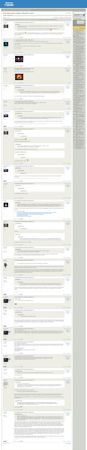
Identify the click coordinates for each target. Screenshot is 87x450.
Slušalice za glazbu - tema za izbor (80, 92)
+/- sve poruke (55, 17)
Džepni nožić (78, 130)
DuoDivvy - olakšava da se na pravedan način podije (80, 66)
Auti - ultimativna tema (79, 139)
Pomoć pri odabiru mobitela (80, 41)
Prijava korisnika (77, 18)
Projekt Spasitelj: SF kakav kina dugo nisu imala (80, 50)
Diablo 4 (77, 106)
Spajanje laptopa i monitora (80, 99)
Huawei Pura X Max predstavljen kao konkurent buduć (80, 124)
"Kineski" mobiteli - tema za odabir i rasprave (80, 55)
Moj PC (5, 126)
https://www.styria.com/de (43, 41)
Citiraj (68, 25)
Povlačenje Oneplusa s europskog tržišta (79, 57)
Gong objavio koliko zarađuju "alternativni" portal (47, 19)
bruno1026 (6, 85)
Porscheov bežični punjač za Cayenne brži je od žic (80, 68)
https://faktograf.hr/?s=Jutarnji (22, 215)
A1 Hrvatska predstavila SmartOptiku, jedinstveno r (80, 48)
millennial (6, 22)
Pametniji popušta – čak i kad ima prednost (80, 146)
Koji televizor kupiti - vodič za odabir (80, 76)
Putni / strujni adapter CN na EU (80, 44)
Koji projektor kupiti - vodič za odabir (80, 102)
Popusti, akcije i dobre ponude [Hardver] (79, 108)
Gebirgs (5, 260)
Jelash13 (5, 247)
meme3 (5, 200)
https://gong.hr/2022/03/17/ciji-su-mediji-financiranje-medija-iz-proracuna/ (30, 214)
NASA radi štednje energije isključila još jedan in (80, 59)
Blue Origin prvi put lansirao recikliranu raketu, (80, 148)
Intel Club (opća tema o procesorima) (79, 98)
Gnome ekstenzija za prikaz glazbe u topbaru (80, 129)
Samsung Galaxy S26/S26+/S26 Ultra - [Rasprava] (79, 64)
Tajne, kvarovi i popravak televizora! (80, 77)
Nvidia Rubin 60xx (79, 36)
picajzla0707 (6, 297)
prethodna (4, 17)
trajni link (64, 37)
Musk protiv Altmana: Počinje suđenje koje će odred (79, 127)
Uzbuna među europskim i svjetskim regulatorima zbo (80, 116)
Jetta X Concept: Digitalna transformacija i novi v (80, 79)
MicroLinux (77, 103)
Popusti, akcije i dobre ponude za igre (79, 100)
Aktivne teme (76, 28)
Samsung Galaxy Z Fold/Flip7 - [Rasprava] (79, 90)
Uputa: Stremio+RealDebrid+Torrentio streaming (80, 70)
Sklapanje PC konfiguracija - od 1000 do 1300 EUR (80, 46)
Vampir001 (6, 54)
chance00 (5, 101)
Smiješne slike (78, 136)
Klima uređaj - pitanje (79, 118)
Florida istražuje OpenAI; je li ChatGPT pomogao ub (80, 42)
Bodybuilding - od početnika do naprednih (80, 83)
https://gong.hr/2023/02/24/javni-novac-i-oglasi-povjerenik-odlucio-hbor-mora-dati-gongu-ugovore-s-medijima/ (37, 212)
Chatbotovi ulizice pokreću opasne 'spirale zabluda (80, 62)
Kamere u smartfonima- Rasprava (79, 110)
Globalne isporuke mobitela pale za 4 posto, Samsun (80, 122)
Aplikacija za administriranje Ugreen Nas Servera (80, 105)
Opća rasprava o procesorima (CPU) (79, 32)
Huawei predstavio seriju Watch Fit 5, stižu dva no (80, 114)
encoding (5, 380)
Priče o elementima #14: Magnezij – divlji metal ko (80, 144)
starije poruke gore (68, 17)
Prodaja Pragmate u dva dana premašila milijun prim (80, 120)
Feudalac (5, 277)
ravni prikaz (61, 17)
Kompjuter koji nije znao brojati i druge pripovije (79, 133)
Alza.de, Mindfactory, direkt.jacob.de (79, 53)
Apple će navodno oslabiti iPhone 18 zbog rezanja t (80, 52)
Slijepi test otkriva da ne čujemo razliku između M (80, 87)
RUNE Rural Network (79, 60)
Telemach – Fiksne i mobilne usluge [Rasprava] (80, 142)
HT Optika (77, 35)
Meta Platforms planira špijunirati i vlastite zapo (79, 38)
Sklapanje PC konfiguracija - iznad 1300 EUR (80, 85)
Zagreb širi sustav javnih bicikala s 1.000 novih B (80, 30)
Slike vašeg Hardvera (79, 72)
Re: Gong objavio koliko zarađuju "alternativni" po (24, 22)
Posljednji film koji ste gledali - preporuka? (79, 81)
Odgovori (67, 41)
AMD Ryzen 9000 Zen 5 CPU (79, 94)
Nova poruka (68, 443)
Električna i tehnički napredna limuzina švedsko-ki (80, 112)
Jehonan (5, 68)
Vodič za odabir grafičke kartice (79, 135)
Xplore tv (77, 117)
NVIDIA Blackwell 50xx (79, 131)
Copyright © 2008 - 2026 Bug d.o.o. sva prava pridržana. (43, 449)
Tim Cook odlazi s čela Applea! (79, 88)
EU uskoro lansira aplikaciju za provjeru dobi (80, 40)
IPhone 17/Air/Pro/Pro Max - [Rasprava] (80, 138)
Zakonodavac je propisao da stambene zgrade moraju (80, 141)
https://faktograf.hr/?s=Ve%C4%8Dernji (24, 216)
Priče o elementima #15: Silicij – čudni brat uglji (80, 74)
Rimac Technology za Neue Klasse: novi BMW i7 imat (80, 96)
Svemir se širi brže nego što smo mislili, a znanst (80, 34)
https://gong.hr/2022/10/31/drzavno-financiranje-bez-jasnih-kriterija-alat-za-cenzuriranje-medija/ (34, 213)
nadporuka (68, 37)
